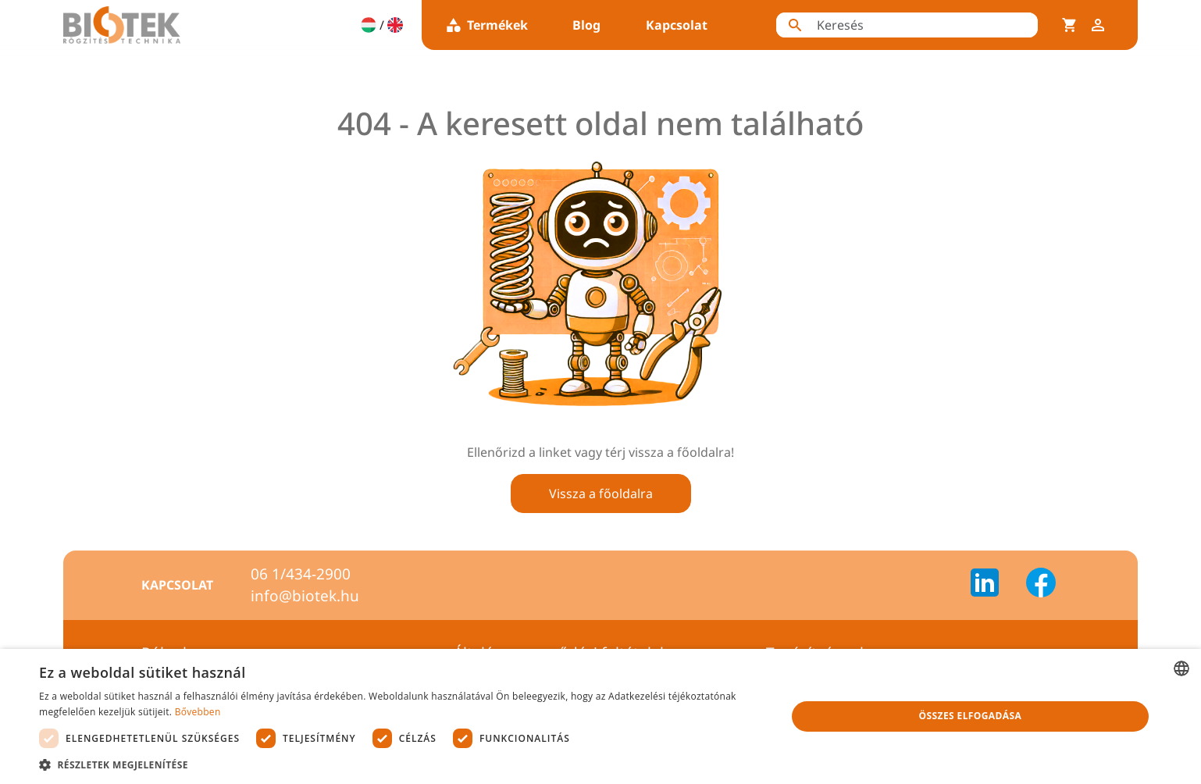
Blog (586, 25)
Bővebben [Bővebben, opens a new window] (198, 711)
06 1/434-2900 (301, 574)
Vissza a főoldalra (601, 493)
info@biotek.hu (305, 596)
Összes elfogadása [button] (970, 715)
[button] (401, 764)
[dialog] (600, 716)
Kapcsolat (676, 25)
